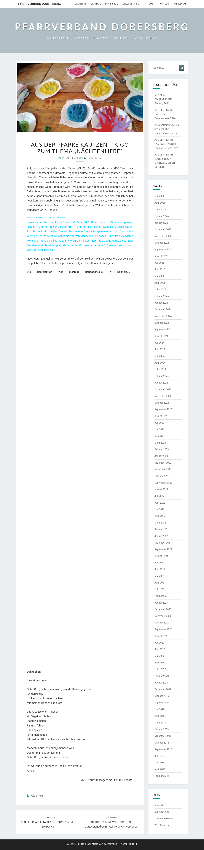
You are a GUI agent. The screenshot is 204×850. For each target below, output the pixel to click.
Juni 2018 (160, 756)
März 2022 (160, 522)
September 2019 (163, 702)
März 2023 (160, 442)
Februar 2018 (162, 775)
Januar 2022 (161, 536)
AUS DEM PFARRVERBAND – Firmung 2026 (165, 99)
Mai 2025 (160, 276)
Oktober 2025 (162, 242)
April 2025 (160, 282)
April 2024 (160, 362)
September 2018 (163, 749)
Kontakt (164, 4)
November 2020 (163, 616)
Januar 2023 (161, 456)
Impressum (180, 4)
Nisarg (133, 843)
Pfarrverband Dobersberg (39, 4)
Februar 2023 (162, 449)
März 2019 (160, 722)
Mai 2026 (160, 196)
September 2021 (163, 549)
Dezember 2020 (163, 609)
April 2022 (160, 516)
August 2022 (161, 489)
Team (150, 4)
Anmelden (160, 805)
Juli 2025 (159, 262)
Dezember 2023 (163, 389)
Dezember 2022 (163, 462)
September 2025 (163, 249)
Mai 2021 (160, 576)
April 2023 (160, 436)
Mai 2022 (160, 509)
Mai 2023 (160, 429)
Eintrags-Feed (162, 811)
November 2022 (163, 469)
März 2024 (160, 369)
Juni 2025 (160, 269)
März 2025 (160, 289)
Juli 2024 (159, 342)
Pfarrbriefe (111, 4)
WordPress (110, 843)
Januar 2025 (161, 302)
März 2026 (160, 209)
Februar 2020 (162, 676)
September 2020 (163, 629)
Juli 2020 (159, 642)
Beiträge (96, 4)
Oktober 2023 (162, 402)
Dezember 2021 (163, 542)
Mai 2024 (160, 356)
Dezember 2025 (163, 229)
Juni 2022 (160, 502)
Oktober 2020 (162, 622)
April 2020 (160, 662)
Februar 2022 (162, 529)
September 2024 (163, 329)
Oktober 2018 (162, 742)
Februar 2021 (162, 596)
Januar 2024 (161, 382)
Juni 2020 (160, 649)
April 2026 (160, 202)
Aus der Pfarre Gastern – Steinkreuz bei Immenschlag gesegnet (168, 129)
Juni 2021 (160, 569)
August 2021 (161, 556)
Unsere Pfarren (131, 4)
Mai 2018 (160, 762)
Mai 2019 (160, 709)
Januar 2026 (161, 222)
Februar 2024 (162, 376)
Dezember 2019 (163, 689)
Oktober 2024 (162, 322)
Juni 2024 (160, 349)
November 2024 (163, 316)
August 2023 (161, 416)
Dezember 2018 (163, 735)
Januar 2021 (161, 602)
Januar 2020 (161, 682)
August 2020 (161, 636)
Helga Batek (94, 158)
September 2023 (163, 409)
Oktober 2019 (162, 696)
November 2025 (163, 236)
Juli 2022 (159, 496)
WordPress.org (162, 825)
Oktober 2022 (162, 476)
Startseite (81, 4)
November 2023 (163, 396)
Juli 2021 (159, 562)
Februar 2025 (162, 296)
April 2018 (160, 769)
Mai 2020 (160, 656)
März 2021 (160, 589)
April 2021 (160, 582)
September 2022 (163, 482)
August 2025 (161, 256)
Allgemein (37, 795)
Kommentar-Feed (164, 818)
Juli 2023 (159, 422)
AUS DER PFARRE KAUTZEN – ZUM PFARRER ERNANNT (48, 822)
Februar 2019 (162, 729)
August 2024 (161, 336)
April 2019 (160, 716)
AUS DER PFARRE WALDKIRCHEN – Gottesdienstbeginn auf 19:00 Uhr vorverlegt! (112, 822)
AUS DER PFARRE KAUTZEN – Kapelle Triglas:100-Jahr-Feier (166, 143)
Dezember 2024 (163, 309)
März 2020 (160, 669)
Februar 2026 (162, 216)
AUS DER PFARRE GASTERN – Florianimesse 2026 (165, 114)
